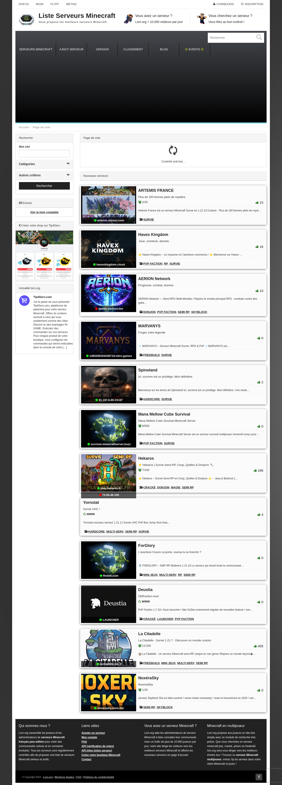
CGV (79, 777)
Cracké (149, 487)
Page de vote (41, 127)
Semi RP (183, 312)
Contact (86, 759)
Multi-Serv (115, 531)
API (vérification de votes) (98, 746)
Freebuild (151, 355)
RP (166, 263)
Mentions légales (64, 777)
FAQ (84, 741)
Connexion (225, 4)
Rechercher (44, 186)
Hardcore (151, 399)
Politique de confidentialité (98, 777)
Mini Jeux (150, 574)
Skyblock (199, 312)
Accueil (24, 127)
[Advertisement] (141, 89)
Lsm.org (48, 777)
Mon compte (89, 737)
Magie (175, 487)
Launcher (165, 619)
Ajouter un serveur (93, 732)
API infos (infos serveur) (97, 750)
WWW (91, 514)
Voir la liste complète (44, 212)
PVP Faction (152, 263)
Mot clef (24, 146)
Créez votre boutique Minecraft (101, 755)
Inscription (254, 4)
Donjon (149, 312)
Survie (148, 219)
